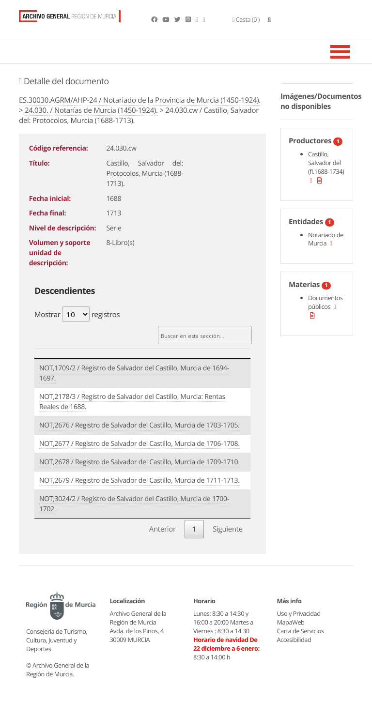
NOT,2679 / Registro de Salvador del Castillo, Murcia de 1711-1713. (139, 480)
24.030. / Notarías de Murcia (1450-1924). (91, 110)
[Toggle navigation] (352, 51)
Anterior (162, 529)
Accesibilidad (294, 639)
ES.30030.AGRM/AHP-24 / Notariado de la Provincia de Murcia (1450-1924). (140, 100)
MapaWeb (291, 622)
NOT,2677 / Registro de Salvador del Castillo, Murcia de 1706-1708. (139, 443)
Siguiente (228, 529)
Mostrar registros (77, 314)
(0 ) (246, 19)
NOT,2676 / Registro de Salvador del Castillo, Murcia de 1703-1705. (139, 425)
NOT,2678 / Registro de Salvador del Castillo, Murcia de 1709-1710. (139, 462)
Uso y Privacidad (299, 613)
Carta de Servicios (300, 630)
